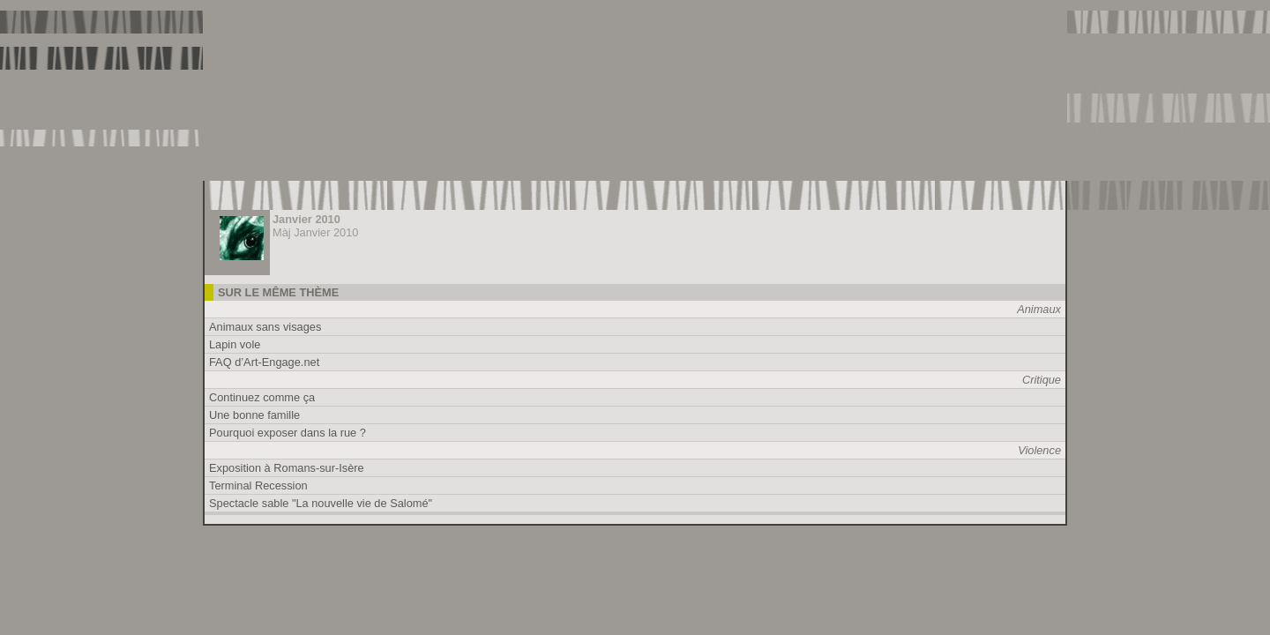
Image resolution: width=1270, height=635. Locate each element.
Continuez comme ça (262, 397)
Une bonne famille (254, 415)
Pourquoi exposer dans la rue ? (287, 432)
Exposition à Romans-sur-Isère (286, 467)
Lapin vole (234, 344)
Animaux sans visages (265, 326)
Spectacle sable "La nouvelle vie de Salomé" (320, 503)
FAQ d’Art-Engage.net (264, 362)
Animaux (1039, 309)
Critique (1041, 379)
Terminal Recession (258, 485)
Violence (1039, 450)
